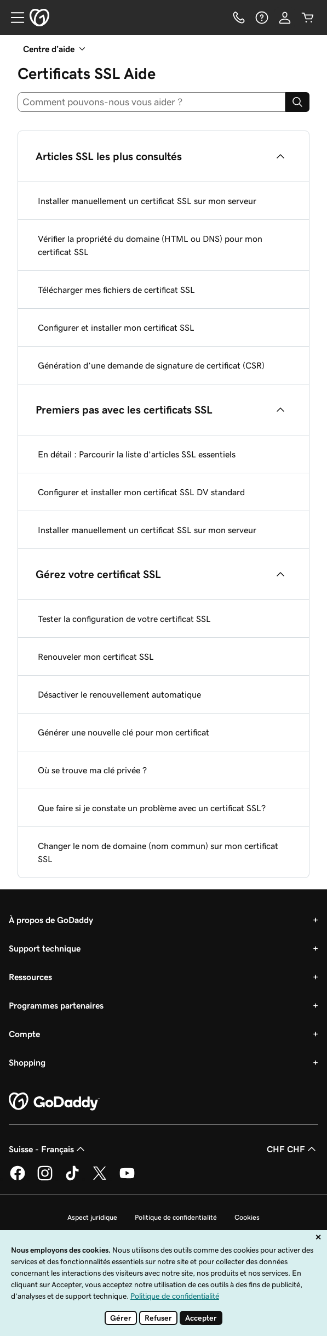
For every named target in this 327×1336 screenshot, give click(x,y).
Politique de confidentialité (176, 1217)
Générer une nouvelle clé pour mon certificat (123, 732)
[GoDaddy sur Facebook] (17, 1178)
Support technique (45, 948)
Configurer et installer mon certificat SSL (116, 327)
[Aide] (261, 17)
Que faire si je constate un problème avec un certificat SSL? (152, 807)
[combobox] (151, 102)
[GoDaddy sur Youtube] (127, 1178)
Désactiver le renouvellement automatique (119, 694)
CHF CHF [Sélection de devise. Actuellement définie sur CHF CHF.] (292, 1149)
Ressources (30, 976)
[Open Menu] (13, 17)
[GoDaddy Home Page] (54, 1101)
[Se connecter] (284, 17)
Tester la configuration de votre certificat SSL (124, 618)
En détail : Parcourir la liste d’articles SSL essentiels (137, 454)
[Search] (297, 102)
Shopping (27, 1062)
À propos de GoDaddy (51, 919)
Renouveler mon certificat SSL (96, 656)
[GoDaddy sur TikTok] (72, 1178)
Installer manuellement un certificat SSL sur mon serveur (147, 200)
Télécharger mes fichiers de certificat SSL (116, 289)
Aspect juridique (92, 1217)
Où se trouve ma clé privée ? (92, 770)
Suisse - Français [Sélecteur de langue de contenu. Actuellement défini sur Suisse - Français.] (48, 1149)
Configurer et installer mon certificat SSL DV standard (141, 492)
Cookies (247, 1217)
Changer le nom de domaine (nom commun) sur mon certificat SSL (158, 852)
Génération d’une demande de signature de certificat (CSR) (151, 365)
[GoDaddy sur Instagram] (45, 1178)
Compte (24, 1033)
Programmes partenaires (56, 1005)
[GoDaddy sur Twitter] (99, 1178)
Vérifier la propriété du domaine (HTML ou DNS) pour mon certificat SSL (150, 245)
